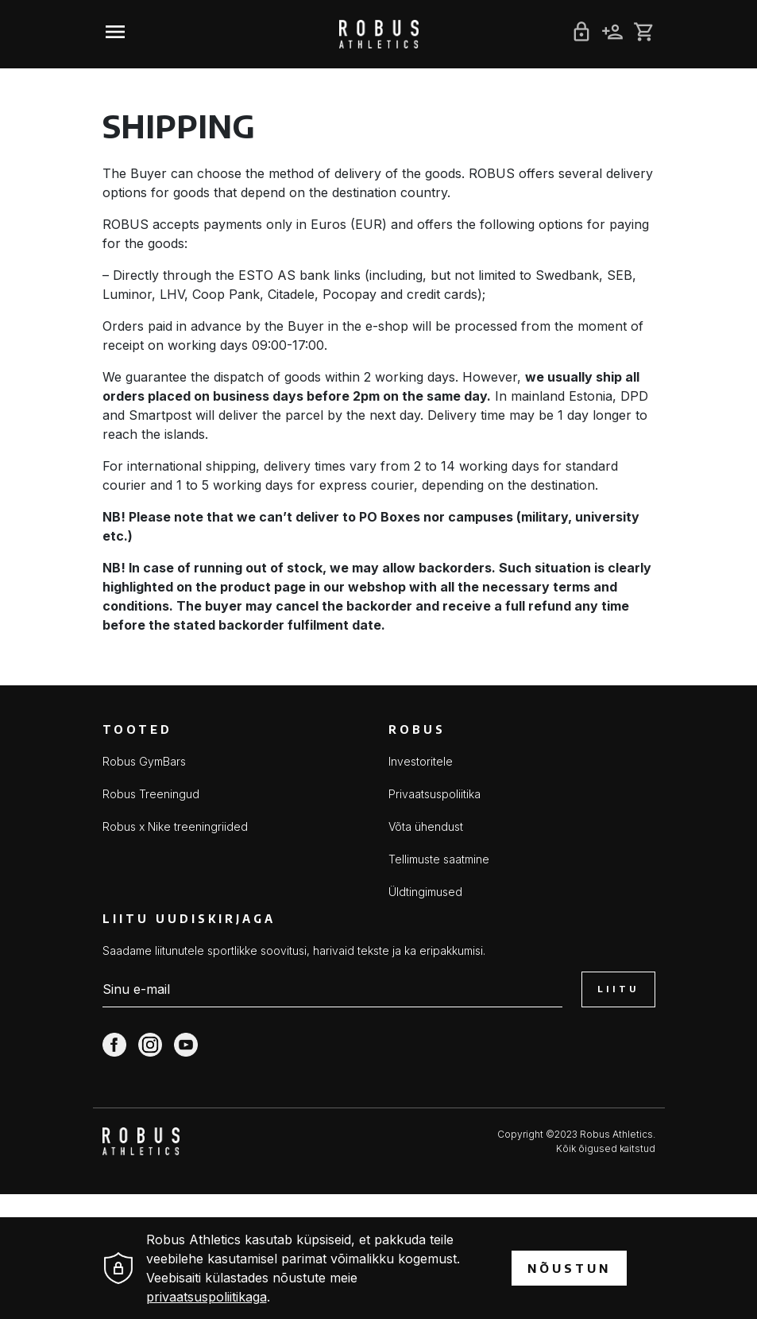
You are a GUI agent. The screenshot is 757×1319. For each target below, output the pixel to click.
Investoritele (420, 761)
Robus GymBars (144, 761)
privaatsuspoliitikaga (206, 1297)
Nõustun (569, 1268)
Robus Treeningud (150, 794)
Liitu (618, 988)
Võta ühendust (425, 826)
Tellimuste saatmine (438, 859)
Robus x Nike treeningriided (175, 826)
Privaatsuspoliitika (434, 794)
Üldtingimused (425, 891)
